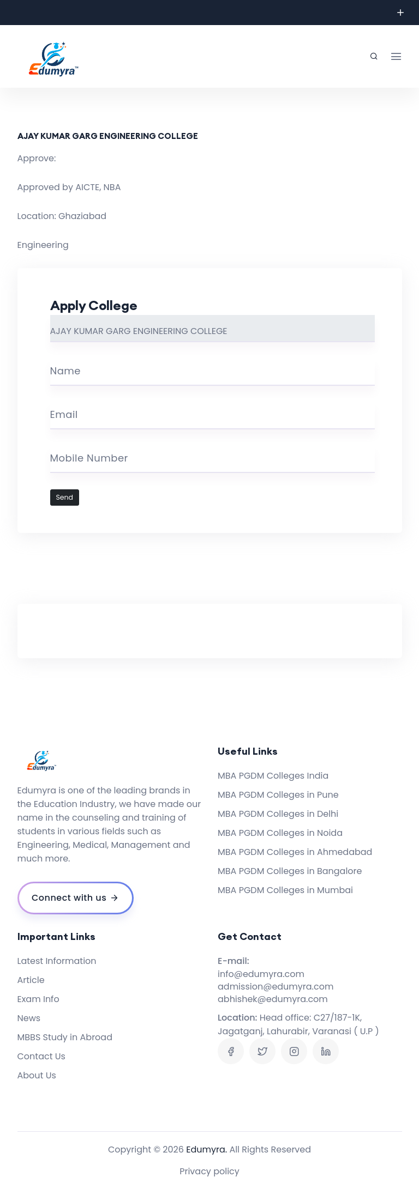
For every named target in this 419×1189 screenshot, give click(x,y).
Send (65, 497)
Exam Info (38, 999)
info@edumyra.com (261, 974)
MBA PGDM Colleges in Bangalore (290, 871)
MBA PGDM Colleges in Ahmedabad (295, 852)
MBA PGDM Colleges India (273, 775)
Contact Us (41, 1056)
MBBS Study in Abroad (65, 1037)
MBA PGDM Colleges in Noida (280, 833)
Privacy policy (209, 1171)
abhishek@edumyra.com (273, 999)
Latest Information (57, 961)
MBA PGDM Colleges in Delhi (278, 814)
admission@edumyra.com (275, 986)
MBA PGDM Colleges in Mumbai (285, 890)
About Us (36, 1075)
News (29, 1018)
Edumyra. (206, 1149)
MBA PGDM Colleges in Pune (278, 794)
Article (31, 980)
